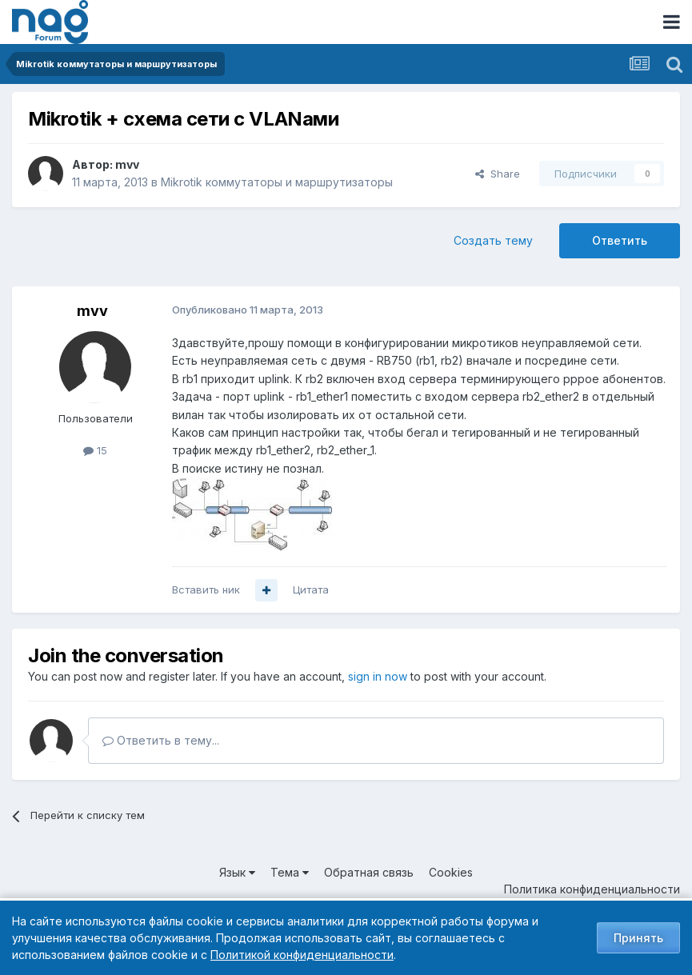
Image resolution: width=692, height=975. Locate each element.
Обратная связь (369, 872)
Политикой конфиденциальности (302, 954)
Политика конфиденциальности (592, 889)
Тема (289, 872)
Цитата (311, 589)
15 (95, 450)
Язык (237, 872)
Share (497, 173)
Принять (638, 938)
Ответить (619, 240)
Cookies (451, 872)
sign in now (377, 676)
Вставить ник (206, 589)
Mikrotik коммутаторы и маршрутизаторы (277, 182)
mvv (127, 164)
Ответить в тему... (160, 740)
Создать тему (493, 240)
